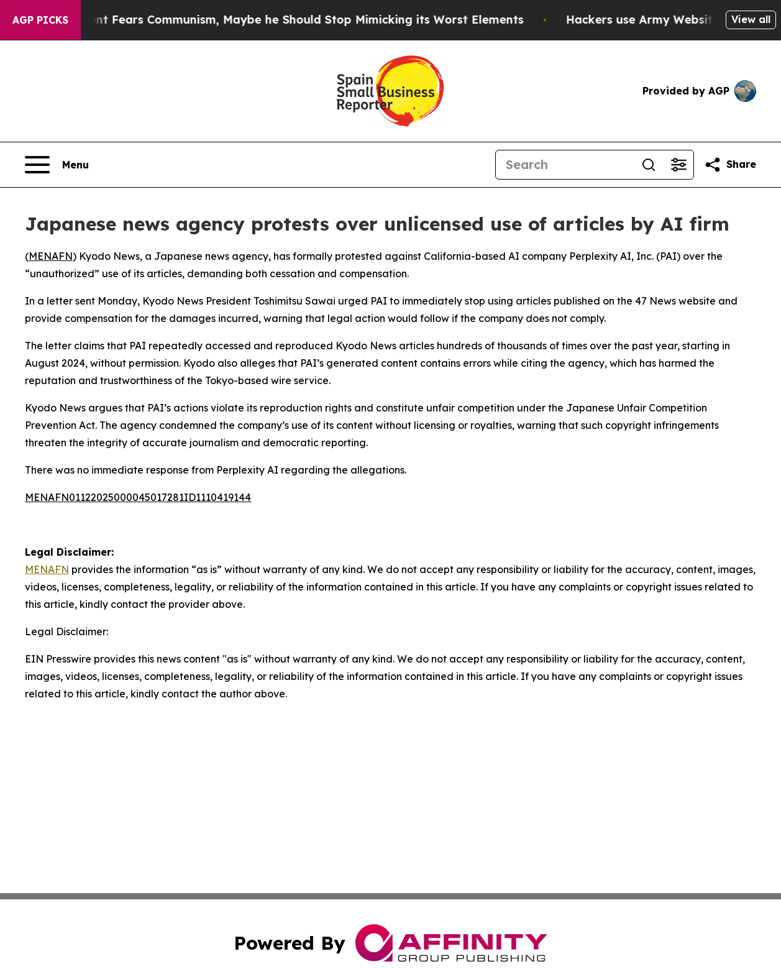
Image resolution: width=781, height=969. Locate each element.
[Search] (565, 164)
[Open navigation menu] (57, 164)
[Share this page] (730, 164)
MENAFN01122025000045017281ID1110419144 (138, 497)
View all (750, 19)
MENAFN (51, 256)
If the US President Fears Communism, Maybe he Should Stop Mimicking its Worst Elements (277, 19)
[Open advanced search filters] (678, 164)
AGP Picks (40, 20)
